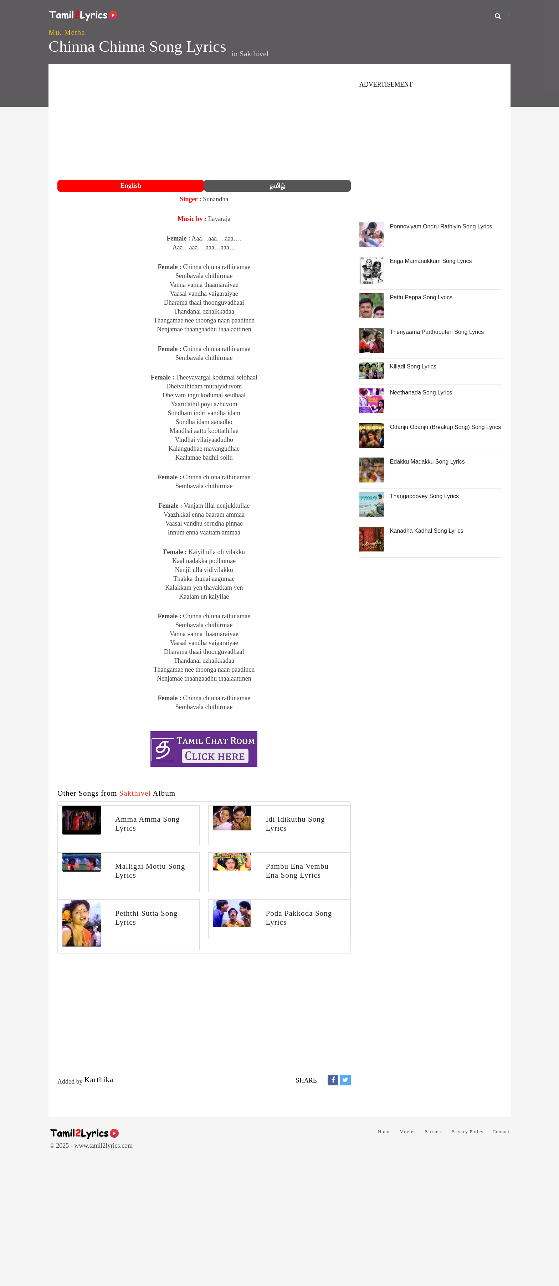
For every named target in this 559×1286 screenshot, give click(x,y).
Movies (408, 1131)
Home (384, 1131)
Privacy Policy (467, 1131)
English (130, 185)
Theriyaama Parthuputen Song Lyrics (437, 332)
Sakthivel (254, 54)
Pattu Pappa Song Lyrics (421, 297)
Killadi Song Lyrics (413, 366)
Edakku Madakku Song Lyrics (427, 462)
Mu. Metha (66, 32)
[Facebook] (509, 16)
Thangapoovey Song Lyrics (424, 496)
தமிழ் (277, 185)
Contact (501, 1131)
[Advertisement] (204, 123)
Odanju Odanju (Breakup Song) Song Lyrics (445, 427)
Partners (434, 1131)
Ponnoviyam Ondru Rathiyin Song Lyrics (441, 226)
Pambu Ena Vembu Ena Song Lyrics (297, 870)
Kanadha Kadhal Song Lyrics (426, 531)
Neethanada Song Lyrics (421, 392)
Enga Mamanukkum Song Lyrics (431, 261)
